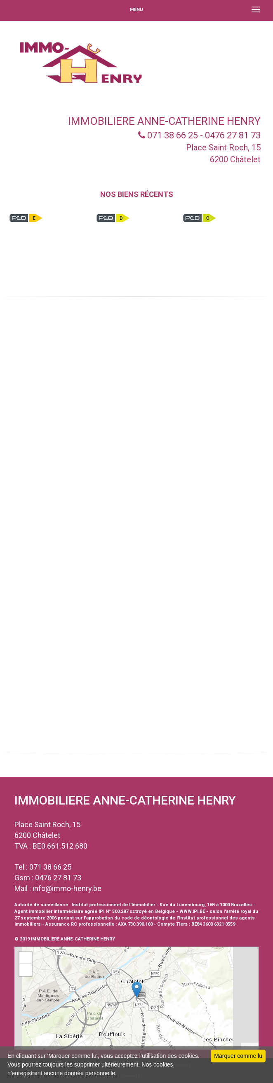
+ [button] (25, 958)
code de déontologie (144, 918)
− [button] (25, 970)
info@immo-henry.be (67, 888)
